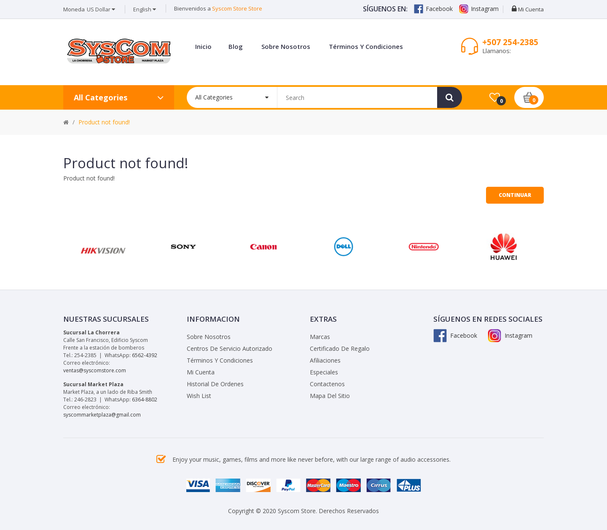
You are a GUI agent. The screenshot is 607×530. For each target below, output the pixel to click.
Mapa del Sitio (330, 396)
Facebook (433, 8)
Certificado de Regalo (340, 348)
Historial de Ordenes (215, 384)
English (144, 9)
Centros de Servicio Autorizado (229, 348)
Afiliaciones (325, 360)
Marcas (320, 337)
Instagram (479, 8)
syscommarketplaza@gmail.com (102, 414)
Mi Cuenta (201, 372)
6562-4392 (144, 355)
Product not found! (104, 122)
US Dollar (101, 9)
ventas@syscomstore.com (94, 370)
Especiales (324, 372)
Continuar (515, 195)
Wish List (199, 396)
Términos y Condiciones (220, 360)
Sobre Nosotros (209, 337)
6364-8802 (144, 399)
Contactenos (327, 384)
